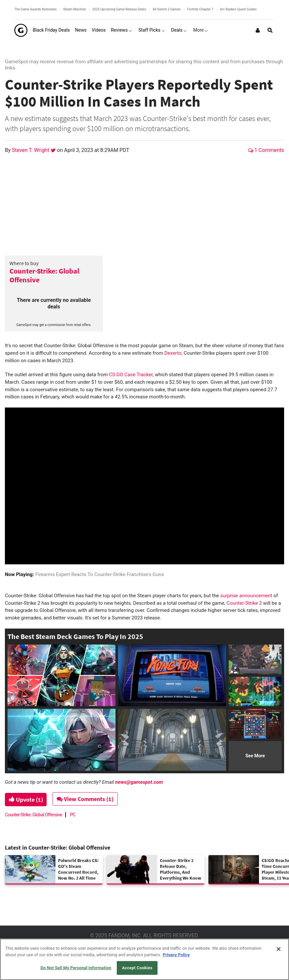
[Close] (278, 949)
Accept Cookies (137, 967)
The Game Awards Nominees (35, 9)
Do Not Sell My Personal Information (75, 967)
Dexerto (172, 353)
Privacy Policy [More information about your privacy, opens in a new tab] (176, 954)
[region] (144, 959)
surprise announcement (246, 596)
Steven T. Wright (31, 150)
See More (255, 755)
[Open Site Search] (270, 30)
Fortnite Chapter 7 (200, 9)
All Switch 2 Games (167, 9)
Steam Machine (74, 9)
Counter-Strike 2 (244, 603)
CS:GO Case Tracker (131, 375)
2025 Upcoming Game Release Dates (119, 9)
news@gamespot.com (139, 782)
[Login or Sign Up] (257, 30)
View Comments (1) (87, 799)
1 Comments (266, 150)
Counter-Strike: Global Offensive (44, 275)
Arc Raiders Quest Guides (238, 9)
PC (72, 814)
